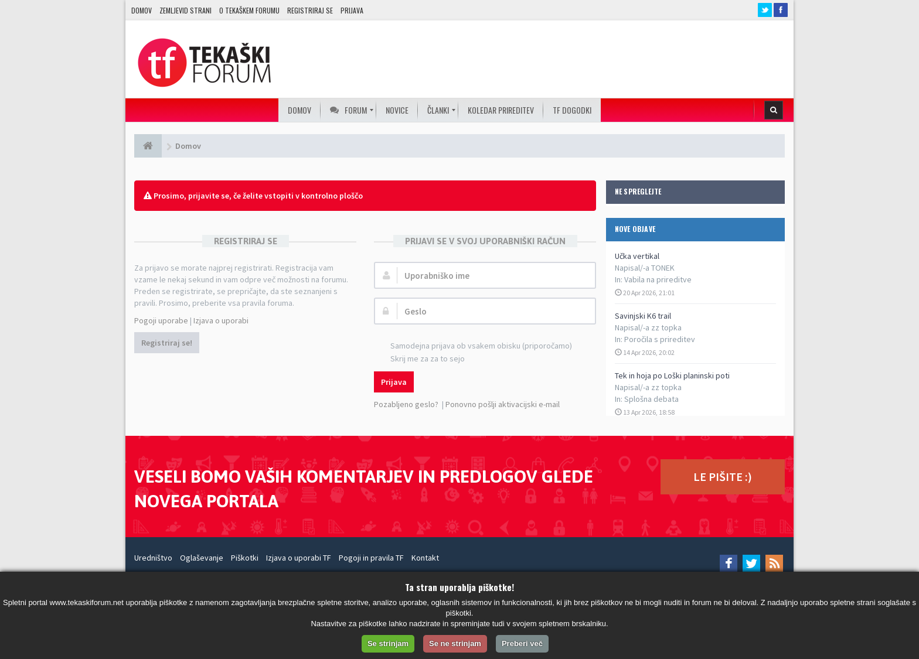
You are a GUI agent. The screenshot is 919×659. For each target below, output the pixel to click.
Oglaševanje (201, 557)
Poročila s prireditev (659, 339)
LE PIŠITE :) (722, 476)
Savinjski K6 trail (643, 315)
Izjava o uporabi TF (298, 557)
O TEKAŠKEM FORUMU (249, 10)
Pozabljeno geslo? (406, 404)
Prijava (352, 10)
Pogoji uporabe (161, 320)
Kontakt (425, 557)
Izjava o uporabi (221, 320)
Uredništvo (153, 557)
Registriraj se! (166, 342)
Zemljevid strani (185, 10)
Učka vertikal (637, 256)
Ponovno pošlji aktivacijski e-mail (502, 404)
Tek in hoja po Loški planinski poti (672, 375)
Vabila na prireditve (658, 279)
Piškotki (244, 557)
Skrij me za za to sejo (421, 359)
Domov (141, 10)
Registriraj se (310, 10)
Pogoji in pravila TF (371, 557)
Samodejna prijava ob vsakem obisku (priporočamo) (474, 346)
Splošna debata (651, 399)
